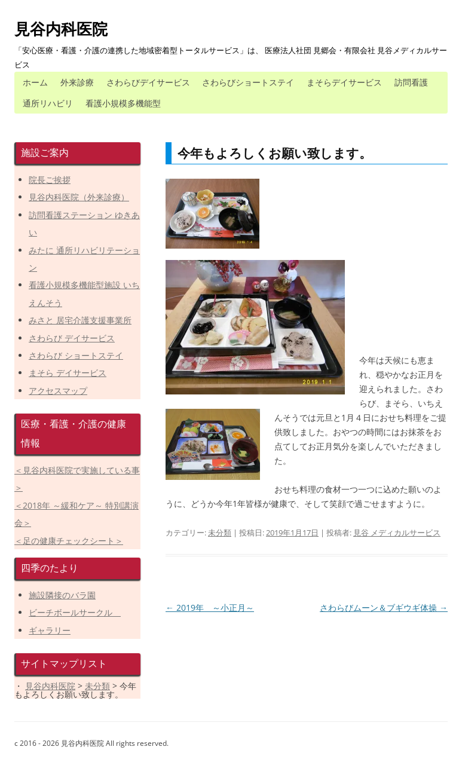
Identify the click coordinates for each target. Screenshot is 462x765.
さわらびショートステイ (248, 82)
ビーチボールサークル (75, 612)
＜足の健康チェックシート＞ (68, 540)
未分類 (219, 532)
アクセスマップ (58, 390)
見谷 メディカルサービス (396, 532)
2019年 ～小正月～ (210, 607)
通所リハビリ (48, 103)
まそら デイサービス (67, 372)
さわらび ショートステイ (76, 355)
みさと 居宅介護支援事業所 (80, 320)
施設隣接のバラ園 (62, 595)
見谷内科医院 (61, 28)
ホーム (35, 82)
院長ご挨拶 (50, 179)
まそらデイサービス (344, 82)
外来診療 (77, 82)
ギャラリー (50, 630)
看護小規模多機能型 (123, 103)
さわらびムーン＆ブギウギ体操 (384, 607)
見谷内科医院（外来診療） (79, 197)
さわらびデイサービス (148, 82)
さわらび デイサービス (72, 338)
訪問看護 (411, 82)
